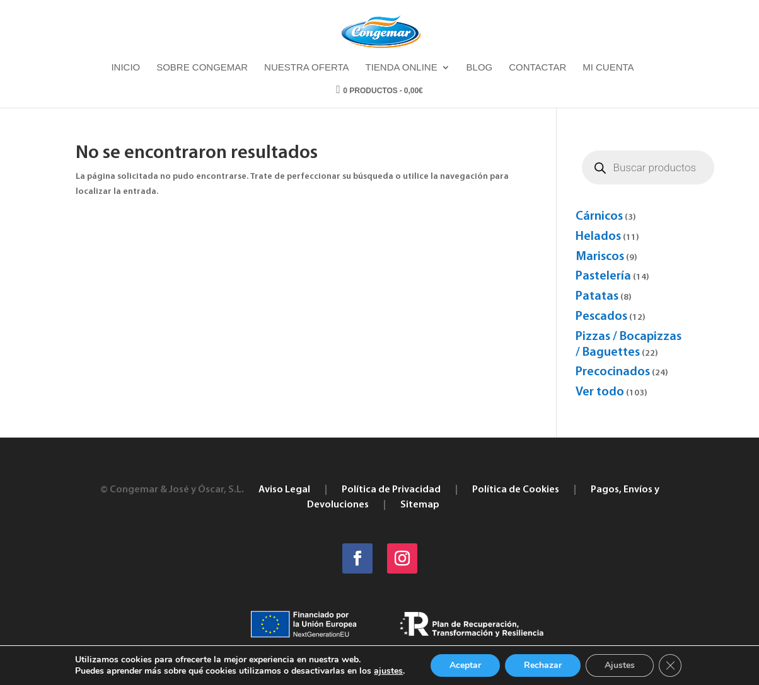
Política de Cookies (515, 490)
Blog (479, 67)
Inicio (125, 67)
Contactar (537, 67)
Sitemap (419, 505)
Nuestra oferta (306, 67)
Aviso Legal (284, 490)
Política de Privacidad (391, 490)
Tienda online (401, 67)
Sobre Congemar (202, 67)
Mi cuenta (608, 67)
